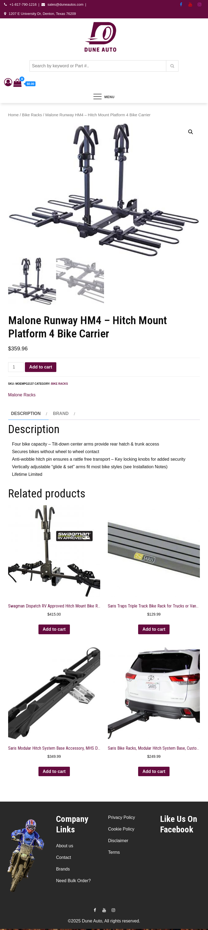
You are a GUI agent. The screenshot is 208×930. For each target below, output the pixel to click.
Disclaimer (118, 841)
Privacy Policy (121, 818)
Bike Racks (32, 115)
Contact (63, 858)
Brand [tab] (61, 414)
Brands (63, 870)
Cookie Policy (121, 830)
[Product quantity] (16, 368)
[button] (191, 132)
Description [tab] (26, 414)
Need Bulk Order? (73, 881)
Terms (114, 853)
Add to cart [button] (54, 630)
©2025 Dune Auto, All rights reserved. (104, 922)
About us (64, 846)
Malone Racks (21, 395)
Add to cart (40, 368)
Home (13, 115)
